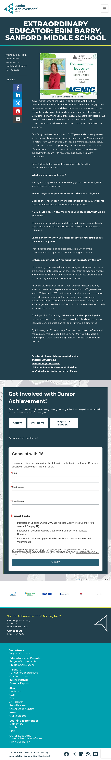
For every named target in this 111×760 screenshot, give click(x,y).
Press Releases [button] (17, 705)
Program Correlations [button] (21, 665)
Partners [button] (15, 669)
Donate (17, 423)
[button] (67, 754)
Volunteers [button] (16, 650)
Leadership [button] (15, 691)
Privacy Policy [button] (41, 752)
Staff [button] (12, 694)
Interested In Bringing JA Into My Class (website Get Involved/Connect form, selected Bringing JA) (56, 525)
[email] (17, 120)
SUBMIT (55, 562)
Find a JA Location (19, 742)
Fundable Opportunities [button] (23, 672)
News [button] (12, 712)
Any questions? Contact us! (23, 438)
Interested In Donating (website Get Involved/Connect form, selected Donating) (52, 532)
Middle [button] (13, 727)
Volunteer (38, 423)
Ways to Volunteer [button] (20, 653)
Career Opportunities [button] (21, 709)
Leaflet (78, 580)
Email (15, 473)
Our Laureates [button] (17, 716)
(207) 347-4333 (16, 634)
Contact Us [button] (14, 631)
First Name (18, 487)
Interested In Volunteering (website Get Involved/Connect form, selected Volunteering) (54, 540)
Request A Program (63, 423)
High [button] (12, 731)
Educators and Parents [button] (24, 658)
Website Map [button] (30, 756)
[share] (17, 88)
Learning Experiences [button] (24, 720)
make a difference (87, 322)
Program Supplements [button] (22, 661)
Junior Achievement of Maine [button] (26, 738)
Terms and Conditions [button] (20, 752)
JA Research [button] (16, 701)
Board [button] (12, 698)
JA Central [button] (44, 756)
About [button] (13, 688)
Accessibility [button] (15, 756)
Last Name (18, 501)
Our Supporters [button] (18, 676)
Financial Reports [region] (19, 683)
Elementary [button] (16, 723)
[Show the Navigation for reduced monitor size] (105, 8)
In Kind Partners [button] (18, 679)
